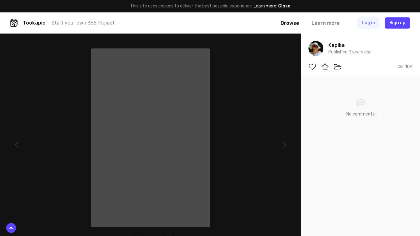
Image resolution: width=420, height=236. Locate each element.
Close (284, 6)
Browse (290, 23)
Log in (368, 22)
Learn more (265, 6)
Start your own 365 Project (83, 23)
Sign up (397, 22)
